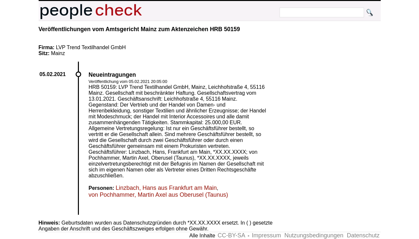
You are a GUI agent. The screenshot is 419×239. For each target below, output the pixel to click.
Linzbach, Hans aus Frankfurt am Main (166, 188)
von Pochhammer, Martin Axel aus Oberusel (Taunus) (158, 194)
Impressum (266, 235)
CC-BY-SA (231, 235)
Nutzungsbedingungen (313, 235)
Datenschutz (363, 235)
